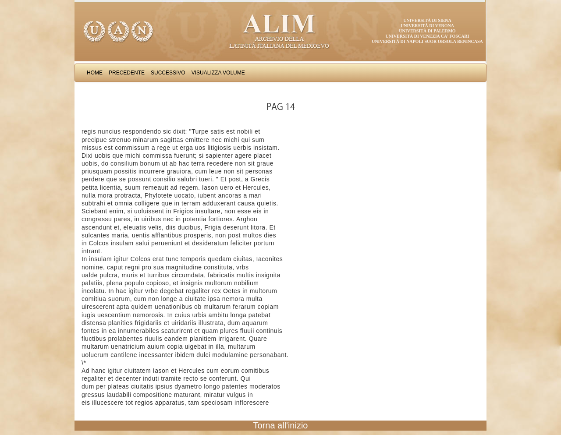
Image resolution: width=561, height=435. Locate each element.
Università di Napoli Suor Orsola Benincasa (427, 41)
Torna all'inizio (280, 425)
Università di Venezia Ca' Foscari (427, 36)
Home (95, 73)
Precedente (127, 73)
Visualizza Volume (218, 73)
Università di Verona (427, 25)
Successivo (168, 73)
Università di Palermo (427, 30)
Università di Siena (427, 20)
